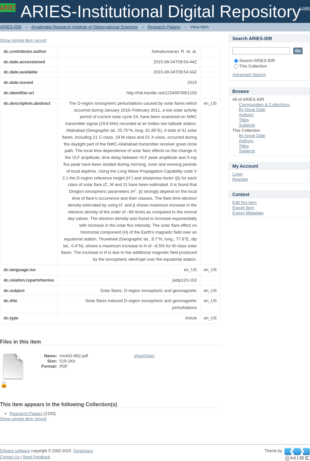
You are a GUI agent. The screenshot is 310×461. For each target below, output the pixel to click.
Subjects (247, 125)
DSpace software (15, 451)
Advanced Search (249, 74)
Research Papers (163, 26)
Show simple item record (23, 40)
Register (240, 179)
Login (305, 8)
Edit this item (244, 202)
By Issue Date (252, 109)
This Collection (250, 66)
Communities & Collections (264, 104)
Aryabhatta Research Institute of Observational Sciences (84, 26)
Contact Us (10, 457)
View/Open (144, 355)
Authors (246, 114)
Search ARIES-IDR (254, 60)
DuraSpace (83, 451)
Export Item (243, 207)
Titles (244, 119)
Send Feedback (37, 457)
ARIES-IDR (11, 26)
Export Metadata (247, 212)
